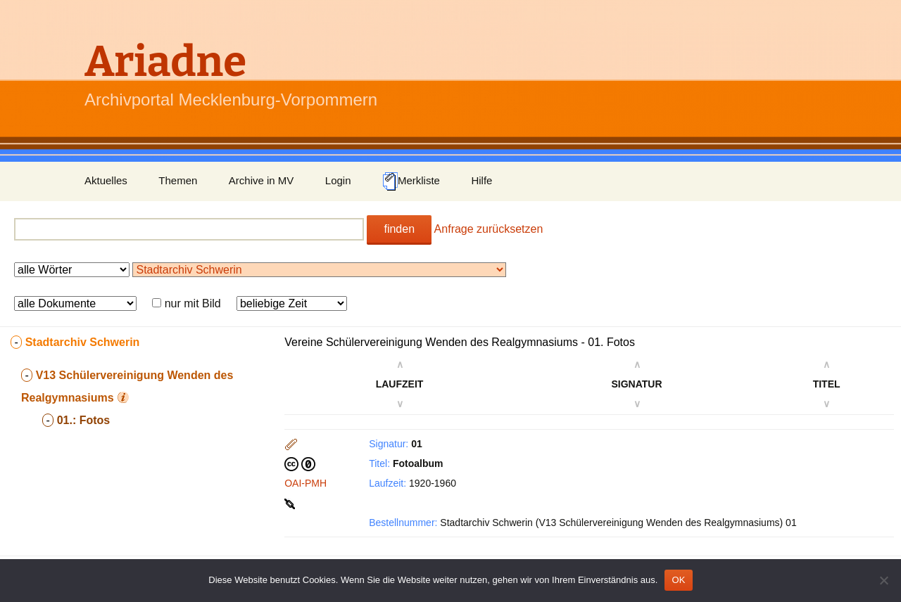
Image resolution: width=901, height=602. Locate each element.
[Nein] (883, 580)
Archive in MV (261, 180)
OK (678, 580)
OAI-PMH (305, 483)
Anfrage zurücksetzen (488, 229)
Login (338, 180)
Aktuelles (105, 180)
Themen (177, 180)
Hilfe (481, 180)
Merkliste (411, 181)
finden (399, 229)
